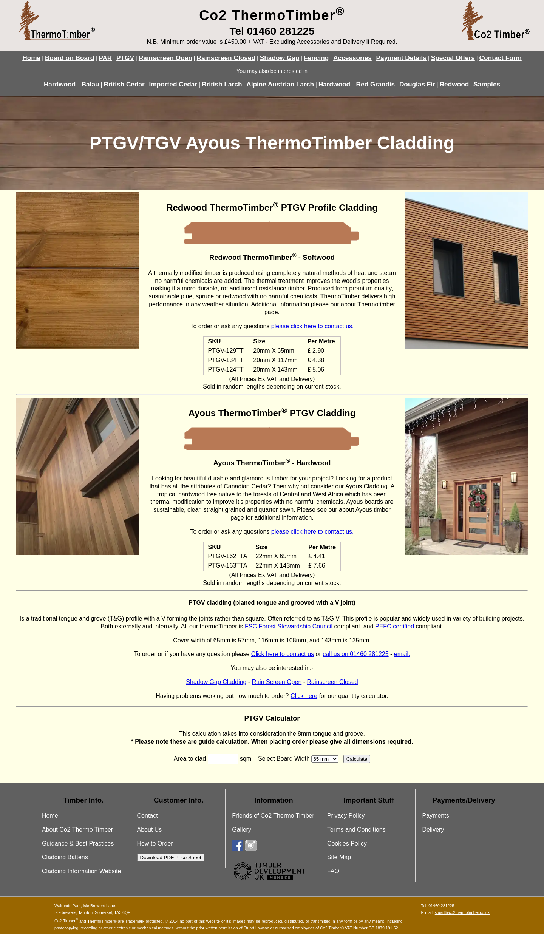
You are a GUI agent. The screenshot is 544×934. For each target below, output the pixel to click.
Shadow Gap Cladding (216, 682)
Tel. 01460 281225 (437, 905)
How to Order (155, 843)
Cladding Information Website (81, 871)
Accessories (352, 58)
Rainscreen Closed (226, 58)
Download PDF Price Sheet (170, 857)
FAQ (333, 871)
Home (31, 58)
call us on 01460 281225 (355, 654)
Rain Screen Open (277, 682)
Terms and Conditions (356, 829)
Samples (486, 84)
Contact (147, 815)
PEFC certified (394, 626)
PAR (105, 58)
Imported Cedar (173, 84)
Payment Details (401, 58)
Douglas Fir (417, 84)
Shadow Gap (280, 58)
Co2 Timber (66, 921)
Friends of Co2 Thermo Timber (273, 815)
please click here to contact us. (312, 326)
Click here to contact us (282, 654)
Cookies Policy (347, 843)
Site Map (339, 857)
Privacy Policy (346, 815)
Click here (304, 696)
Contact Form (500, 58)
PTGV (125, 58)
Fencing (316, 58)
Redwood (454, 84)
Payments (435, 815)
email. (402, 654)
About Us (149, 829)
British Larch (222, 84)
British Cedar (124, 84)
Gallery (241, 829)
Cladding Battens (65, 857)
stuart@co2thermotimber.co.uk (462, 912)
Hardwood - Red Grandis (356, 84)
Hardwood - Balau (71, 84)
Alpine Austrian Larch (280, 84)
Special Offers (453, 58)
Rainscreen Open (165, 58)
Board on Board (69, 58)
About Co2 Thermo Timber (77, 829)
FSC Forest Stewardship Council (288, 626)
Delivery (433, 829)
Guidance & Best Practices (78, 843)
